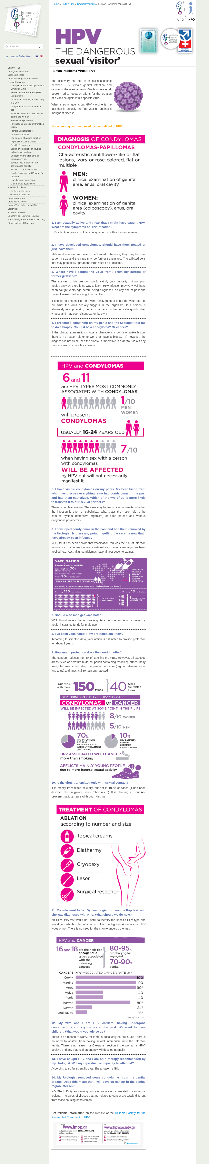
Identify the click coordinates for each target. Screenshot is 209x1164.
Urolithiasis (13, 209)
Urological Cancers (17, 201)
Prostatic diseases (17, 212)
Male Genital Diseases (19, 194)
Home (55, 4)
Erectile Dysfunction (20, 145)
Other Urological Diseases (21, 223)
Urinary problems (16, 198)
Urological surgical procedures (23, 78)
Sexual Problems (16, 82)
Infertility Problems (17, 187)
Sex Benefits (17, 96)
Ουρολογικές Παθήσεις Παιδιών (23, 216)
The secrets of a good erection (26, 138)
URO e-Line (68, 4)
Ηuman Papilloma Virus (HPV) (26, 92)
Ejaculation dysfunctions (23, 180)
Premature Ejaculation (22, 120)
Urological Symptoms (18, 71)
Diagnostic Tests (16, 75)
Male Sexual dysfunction (23, 183)
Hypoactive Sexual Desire (23, 141)
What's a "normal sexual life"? (25, 169)
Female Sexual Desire (22, 131)
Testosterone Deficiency (19, 191)
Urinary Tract (14, 68)
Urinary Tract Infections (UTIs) (23, 205)
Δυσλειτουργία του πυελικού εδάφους (26, 219)
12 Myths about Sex (20, 134)
